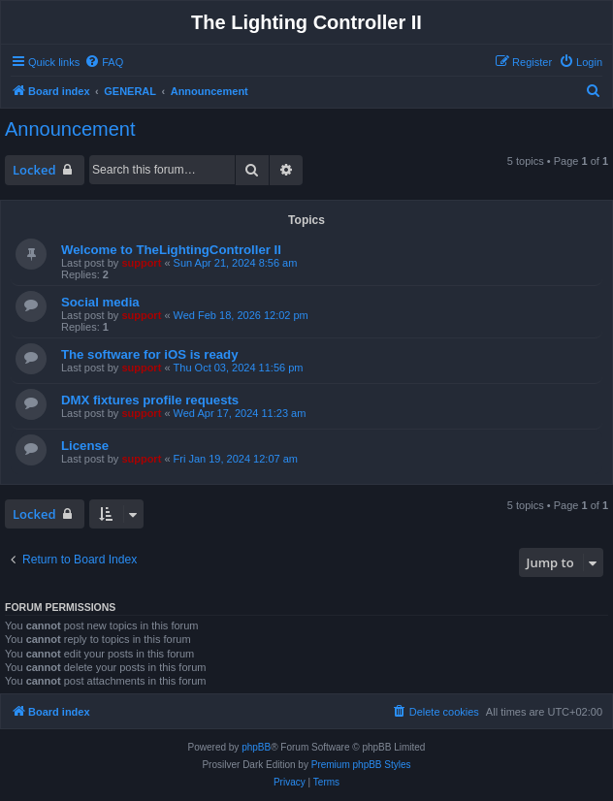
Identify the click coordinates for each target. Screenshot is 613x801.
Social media (100, 302)
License (85, 445)
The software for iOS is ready (149, 354)
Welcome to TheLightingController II (171, 249)
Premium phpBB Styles (361, 764)
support (141, 263)
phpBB (256, 747)
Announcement (70, 129)
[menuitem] (103, 62)
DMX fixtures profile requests (150, 400)
